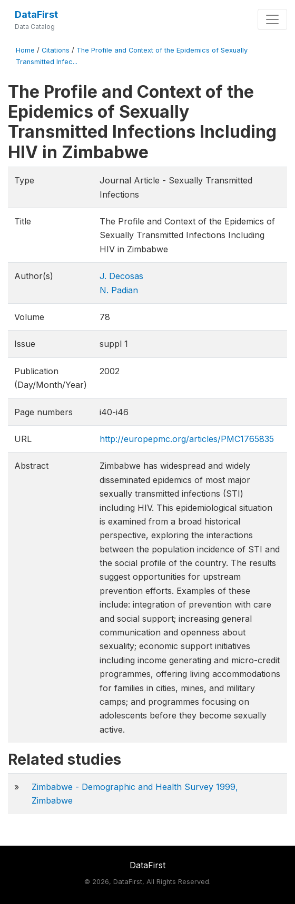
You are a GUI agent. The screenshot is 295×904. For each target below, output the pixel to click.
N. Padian (119, 290)
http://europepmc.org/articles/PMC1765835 (187, 439)
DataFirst (36, 14)
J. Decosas (121, 276)
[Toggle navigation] (272, 19)
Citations (56, 50)
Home (25, 50)
